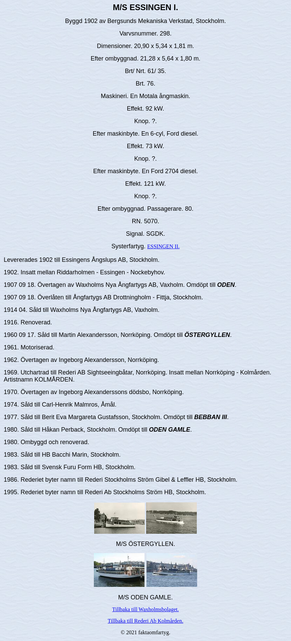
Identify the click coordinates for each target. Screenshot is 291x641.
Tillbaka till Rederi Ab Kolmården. (145, 621)
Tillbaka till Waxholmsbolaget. (145, 609)
